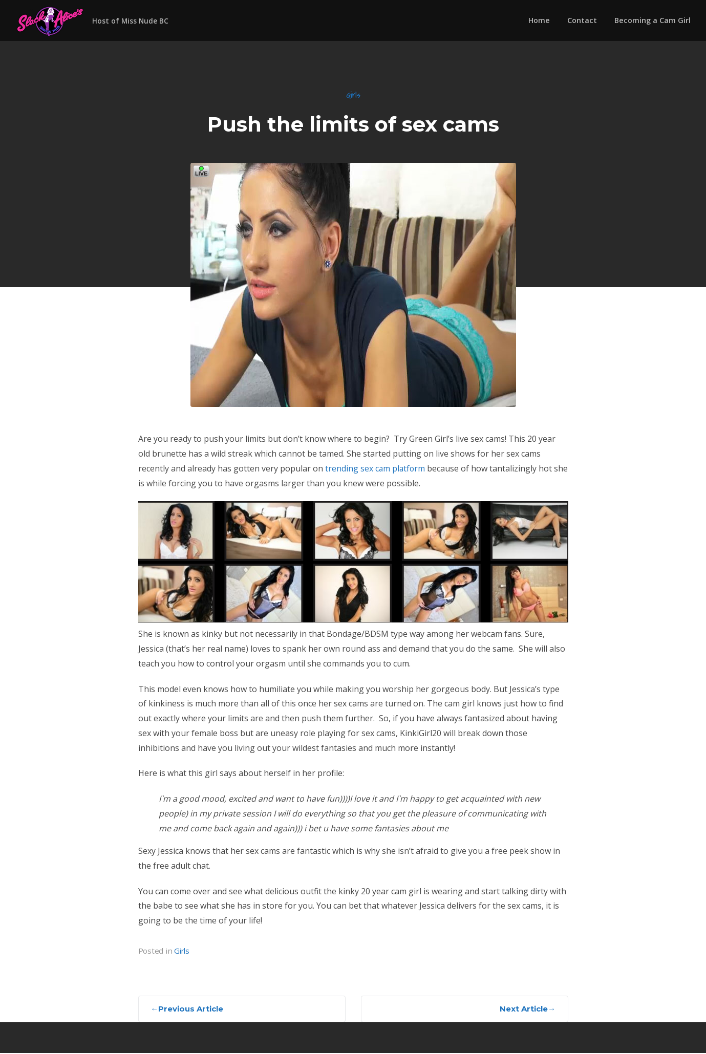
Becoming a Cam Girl (652, 20)
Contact (582, 20)
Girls (353, 95)
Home (539, 20)
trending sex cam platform (375, 469)
